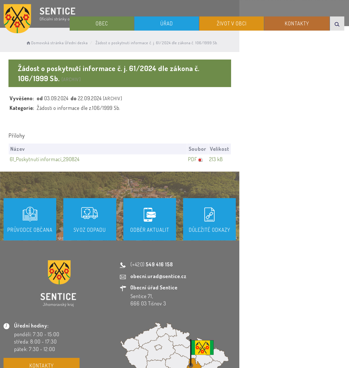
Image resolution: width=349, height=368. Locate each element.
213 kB (323, 149)
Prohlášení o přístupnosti (123, 325)
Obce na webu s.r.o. (241, 348)
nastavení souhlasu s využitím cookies (272, 356)
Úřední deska (85, 41)
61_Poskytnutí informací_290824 (47, 149)
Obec (132, 20)
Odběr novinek (175, 325)
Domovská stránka (53, 41)
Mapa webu (212, 325)
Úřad (189, 20)
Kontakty (302, 20)
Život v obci (245, 20)
